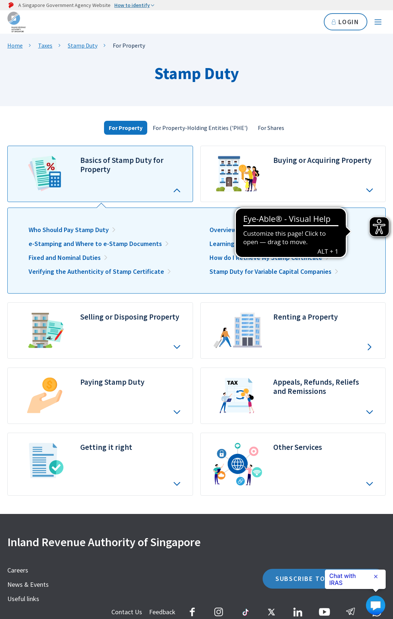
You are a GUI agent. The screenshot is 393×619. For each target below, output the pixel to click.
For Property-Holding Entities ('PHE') (200, 127)
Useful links (23, 598)
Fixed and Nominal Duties (65, 257)
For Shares (271, 127)
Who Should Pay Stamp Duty (69, 229)
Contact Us (126, 612)
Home (15, 45)
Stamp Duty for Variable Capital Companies (270, 271)
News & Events (28, 584)
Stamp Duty (82, 45)
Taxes (45, 45)
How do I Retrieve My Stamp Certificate (266, 257)
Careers (17, 570)
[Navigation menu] (378, 22)
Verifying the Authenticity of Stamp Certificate (96, 271)
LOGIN (345, 22)
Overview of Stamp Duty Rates (253, 229)
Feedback (162, 612)
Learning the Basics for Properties (258, 243)
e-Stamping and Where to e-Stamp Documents (95, 243)
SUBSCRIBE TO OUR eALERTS (324, 578)
